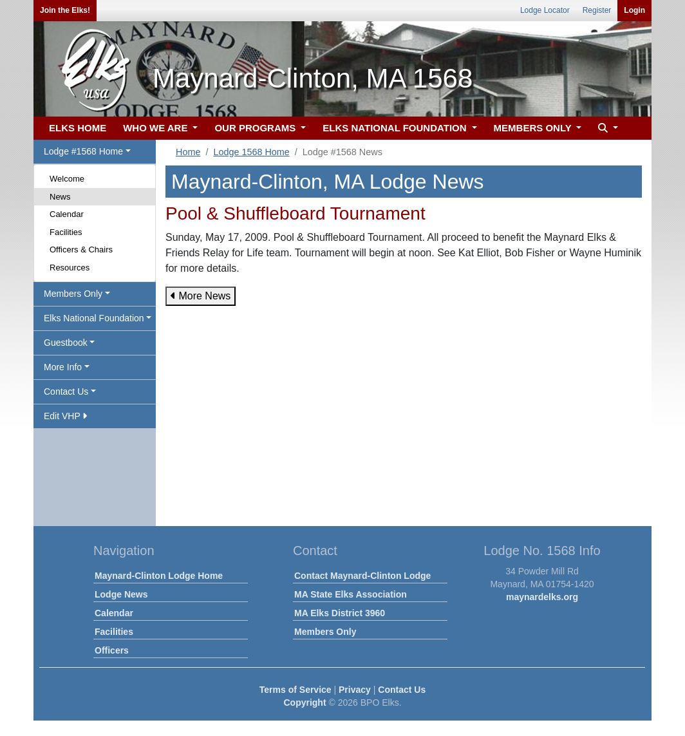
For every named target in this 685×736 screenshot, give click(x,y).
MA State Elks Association (350, 594)
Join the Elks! (65, 10)
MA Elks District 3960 (339, 613)
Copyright (304, 702)
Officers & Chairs (81, 249)
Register (597, 10)
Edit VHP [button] (65, 416)
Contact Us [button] (66, 391)
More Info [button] (63, 367)
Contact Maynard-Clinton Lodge (362, 576)
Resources (69, 267)
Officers (112, 650)
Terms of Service (295, 689)
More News (200, 295)
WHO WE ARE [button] (156, 127)
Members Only (325, 632)
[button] (606, 128)
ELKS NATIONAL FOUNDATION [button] (396, 127)
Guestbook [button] (66, 342)
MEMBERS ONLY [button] (534, 127)
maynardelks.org (542, 597)
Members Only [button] (73, 293)
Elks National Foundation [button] (94, 318)
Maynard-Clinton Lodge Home (159, 576)
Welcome (67, 179)
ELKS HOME (77, 127)
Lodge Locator (545, 10)
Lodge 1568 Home (251, 152)
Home (188, 152)
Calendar (67, 214)
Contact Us (402, 689)
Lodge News (121, 594)
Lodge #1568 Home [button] (83, 151)
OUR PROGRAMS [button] (256, 127)
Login (634, 10)
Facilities (66, 232)
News (60, 197)
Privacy (355, 689)
